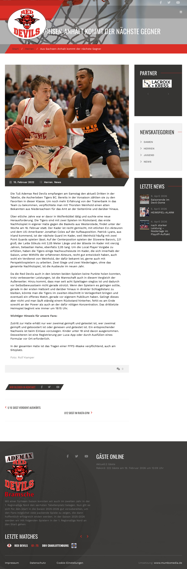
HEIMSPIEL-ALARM (162, 212)
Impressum (12, 556)
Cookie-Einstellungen (70, 556)
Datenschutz (38, 556)
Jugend (149, 155)
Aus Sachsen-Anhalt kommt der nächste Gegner (94, 31)
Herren (29, 48)
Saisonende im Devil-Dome (160, 201)
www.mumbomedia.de (168, 556)
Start (15, 48)
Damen (148, 141)
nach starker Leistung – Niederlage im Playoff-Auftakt (160, 229)
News (57, 182)
